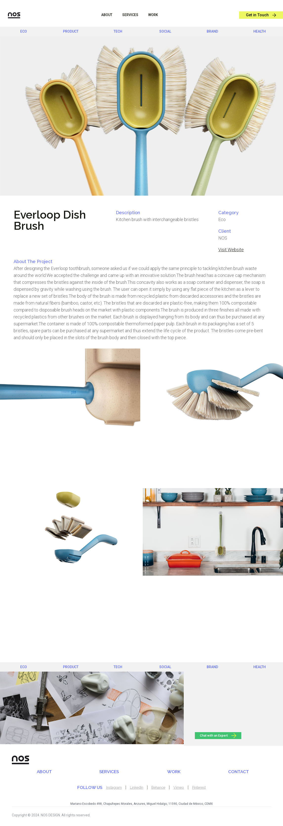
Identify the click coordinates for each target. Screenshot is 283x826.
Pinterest (199, 787)
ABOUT (106, 15)
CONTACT (238, 771)
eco (23, 31)
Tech (118, 31)
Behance (158, 787)
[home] (10, 15)
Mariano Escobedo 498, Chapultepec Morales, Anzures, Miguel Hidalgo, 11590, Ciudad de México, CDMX (141, 803)
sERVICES (130, 15)
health (259, 31)
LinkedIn (136, 787)
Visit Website (231, 249)
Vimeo (178, 787)
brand (212, 31)
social (165, 31)
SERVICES (109, 771)
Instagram (114, 787)
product (71, 31)
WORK (153, 15)
